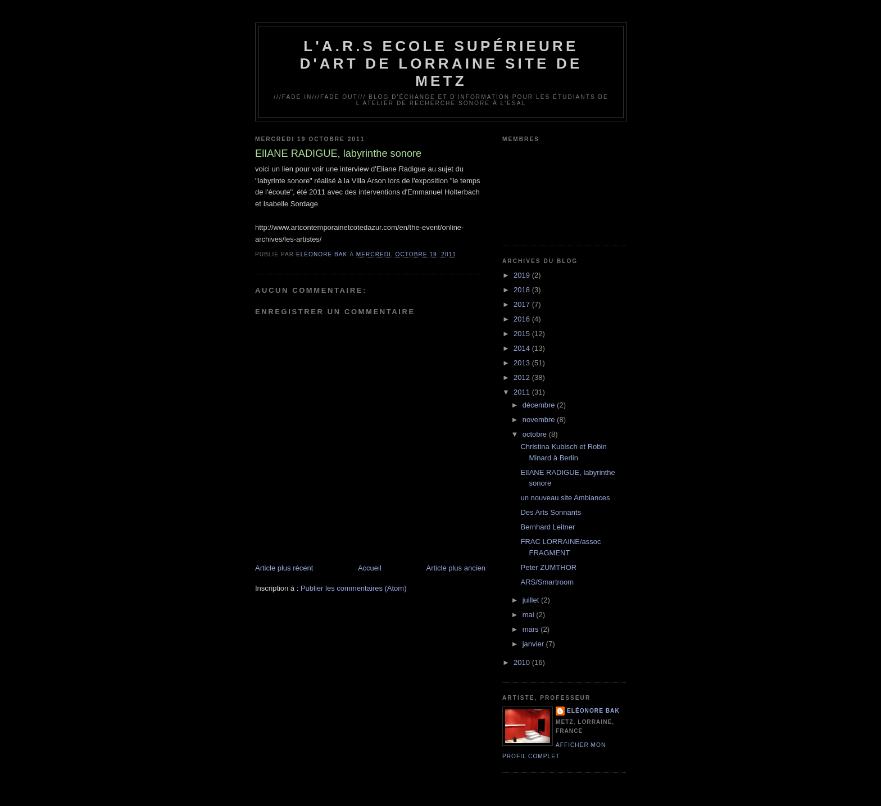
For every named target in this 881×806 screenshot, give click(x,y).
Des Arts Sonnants (550, 512)
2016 (523, 319)
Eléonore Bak (593, 711)
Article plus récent (284, 568)
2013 (523, 363)
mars (532, 629)
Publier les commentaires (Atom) (354, 588)
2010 (523, 662)
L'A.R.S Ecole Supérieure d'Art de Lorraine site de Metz (440, 63)
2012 (523, 377)
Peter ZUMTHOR (548, 567)
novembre (540, 419)
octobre (536, 434)
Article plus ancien (456, 568)
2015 (523, 333)
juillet (532, 600)
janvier (534, 644)
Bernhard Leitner (547, 527)
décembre (540, 405)
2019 (523, 275)
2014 (523, 348)
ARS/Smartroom (547, 582)
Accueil (370, 568)
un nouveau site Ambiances (565, 497)
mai (530, 614)
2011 (523, 392)
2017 (523, 304)
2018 (523, 290)
